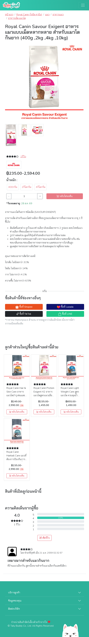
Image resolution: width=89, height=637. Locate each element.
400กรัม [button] (12, 187)
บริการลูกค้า (14, 592)
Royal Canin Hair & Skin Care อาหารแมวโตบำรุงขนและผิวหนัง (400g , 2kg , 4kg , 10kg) (16, 395)
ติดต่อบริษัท (14, 608)
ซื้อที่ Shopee (23, 307)
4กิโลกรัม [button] (40, 187)
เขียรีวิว (44, 538)
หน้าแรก (9, 14)
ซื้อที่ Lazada (65, 307)
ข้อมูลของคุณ (14, 600)
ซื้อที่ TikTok (23, 314)
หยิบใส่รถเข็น (16, 411)
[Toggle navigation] (83, 5)
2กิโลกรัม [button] (26, 187)
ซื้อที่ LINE (65, 314)
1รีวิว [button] (23, 156)
